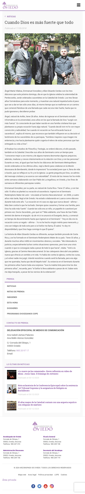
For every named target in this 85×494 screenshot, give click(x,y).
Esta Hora (12, 302)
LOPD (57, 475)
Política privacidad (45, 475)
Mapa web (22, 475)
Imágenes (12, 297)
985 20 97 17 (22, 350)
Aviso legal (32, 475)
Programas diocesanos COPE (22, 314)
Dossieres (12, 308)
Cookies (64, 475)
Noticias (11, 16)
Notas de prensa (16, 291)
